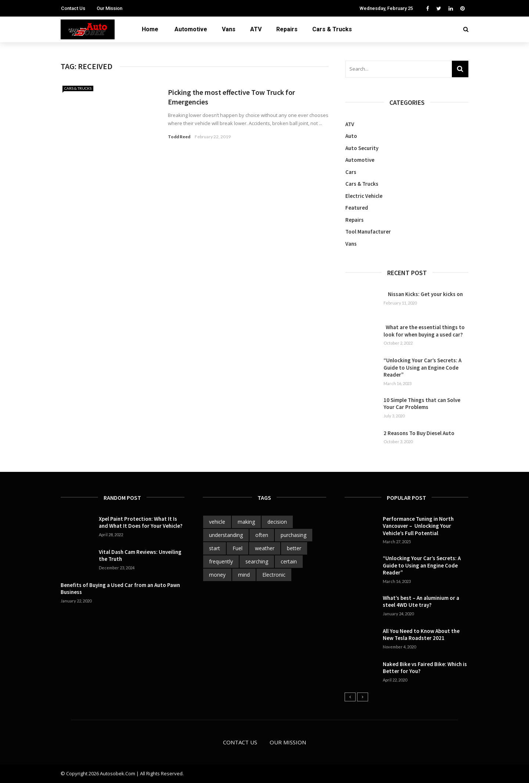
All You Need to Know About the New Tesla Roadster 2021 (421, 634)
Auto (351, 135)
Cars (350, 171)
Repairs (287, 29)
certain (289, 561)
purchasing (293, 534)
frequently (221, 561)
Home (150, 29)
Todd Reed (179, 136)
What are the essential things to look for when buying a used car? (424, 331)
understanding (226, 534)
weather (264, 548)
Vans (228, 29)
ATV (256, 29)
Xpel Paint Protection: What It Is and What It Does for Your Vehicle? (141, 522)
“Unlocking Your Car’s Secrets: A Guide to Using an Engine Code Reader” (422, 367)
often (261, 534)
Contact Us (73, 8)
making (246, 521)
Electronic (273, 574)
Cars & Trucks (332, 29)
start (214, 548)
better (294, 548)
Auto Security (361, 148)
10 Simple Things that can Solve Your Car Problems (422, 403)
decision (277, 521)
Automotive (190, 29)
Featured (356, 207)
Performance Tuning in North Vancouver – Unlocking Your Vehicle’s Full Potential (418, 526)
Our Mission (109, 8)
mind (244, 574)
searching (256, 561)
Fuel (237, 548)
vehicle (217, 521)
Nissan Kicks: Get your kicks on (423, 294)
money (217, 574)
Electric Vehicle (363, 195)
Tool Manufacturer (368, 231)
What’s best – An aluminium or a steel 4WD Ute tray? (421, 601)
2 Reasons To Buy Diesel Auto (419, 433)
